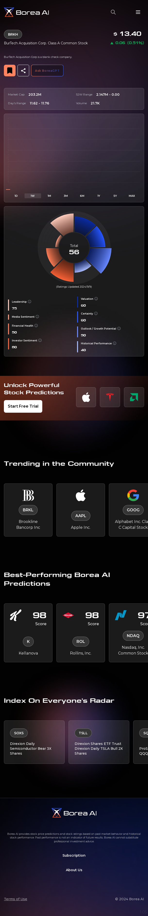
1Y (98, 195)
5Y (115, 195)
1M (49, 195)
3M (66, 195)
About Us (74, 870)
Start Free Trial (23, 406)
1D (16, 195)
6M (82, 195)
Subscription (74, 855)
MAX (132, 195)
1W (33, 195)
